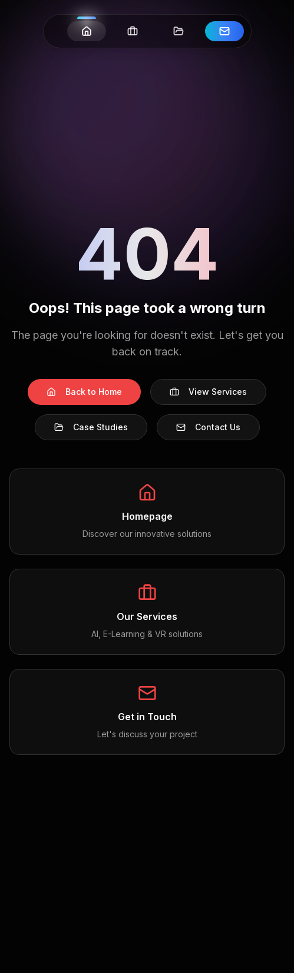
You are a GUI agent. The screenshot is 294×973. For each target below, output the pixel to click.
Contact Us (208, 427)
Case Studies (91, 427)
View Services (208, 392)
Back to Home (84, 392)
